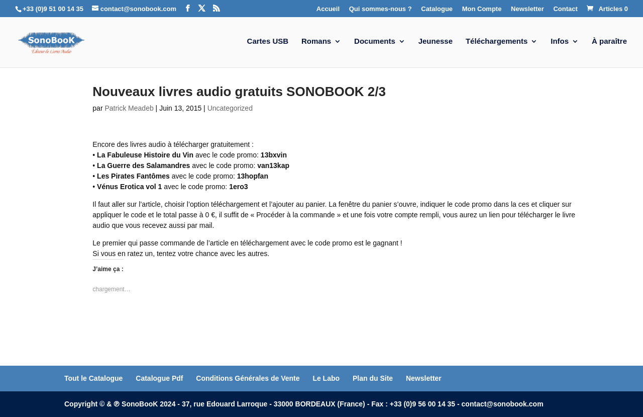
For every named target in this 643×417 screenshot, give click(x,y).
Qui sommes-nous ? (380, 9)
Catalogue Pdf (159, 378)
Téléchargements (496, 41)
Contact (565, 9)
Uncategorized (230, 108)
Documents (374, 41)
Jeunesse (435, 41)
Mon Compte (482, 9)
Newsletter (527, 9)
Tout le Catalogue (93, 378)
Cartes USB (268, 41)
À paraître (609, 41)
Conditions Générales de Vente (247, 378)
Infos (560, 41)
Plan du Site (373, 378)
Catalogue (437, 9)
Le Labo (326, 378)
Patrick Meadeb (128, 108)
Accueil (328, 9)
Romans (316, 41)
